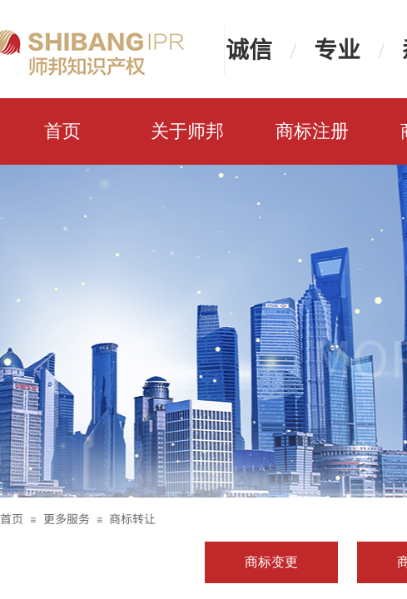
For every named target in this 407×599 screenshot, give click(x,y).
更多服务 (66, 518)
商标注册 (312, 131)
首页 (62, 131)
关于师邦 (187, 131)
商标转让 (132, 518)
